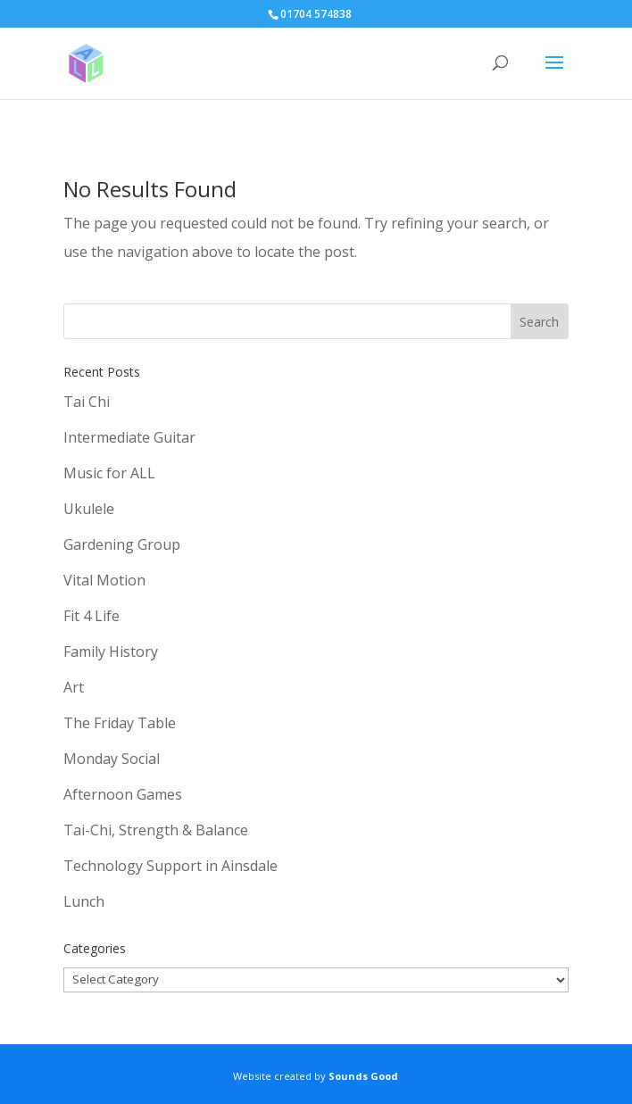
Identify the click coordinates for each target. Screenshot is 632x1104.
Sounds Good (363, 1076)
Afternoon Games (122, 794)
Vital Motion (104, 580)
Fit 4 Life (91, 616)
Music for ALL (109, 473)
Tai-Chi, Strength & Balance (155, 830)
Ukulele (88, 509)
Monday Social (111, 758)
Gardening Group (121, 544)
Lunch (83, 901)
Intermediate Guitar (129, 437)
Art (73, 687)
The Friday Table (119, 723)
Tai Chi (86, 401)
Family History (110, 651)
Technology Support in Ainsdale (170, 866)
